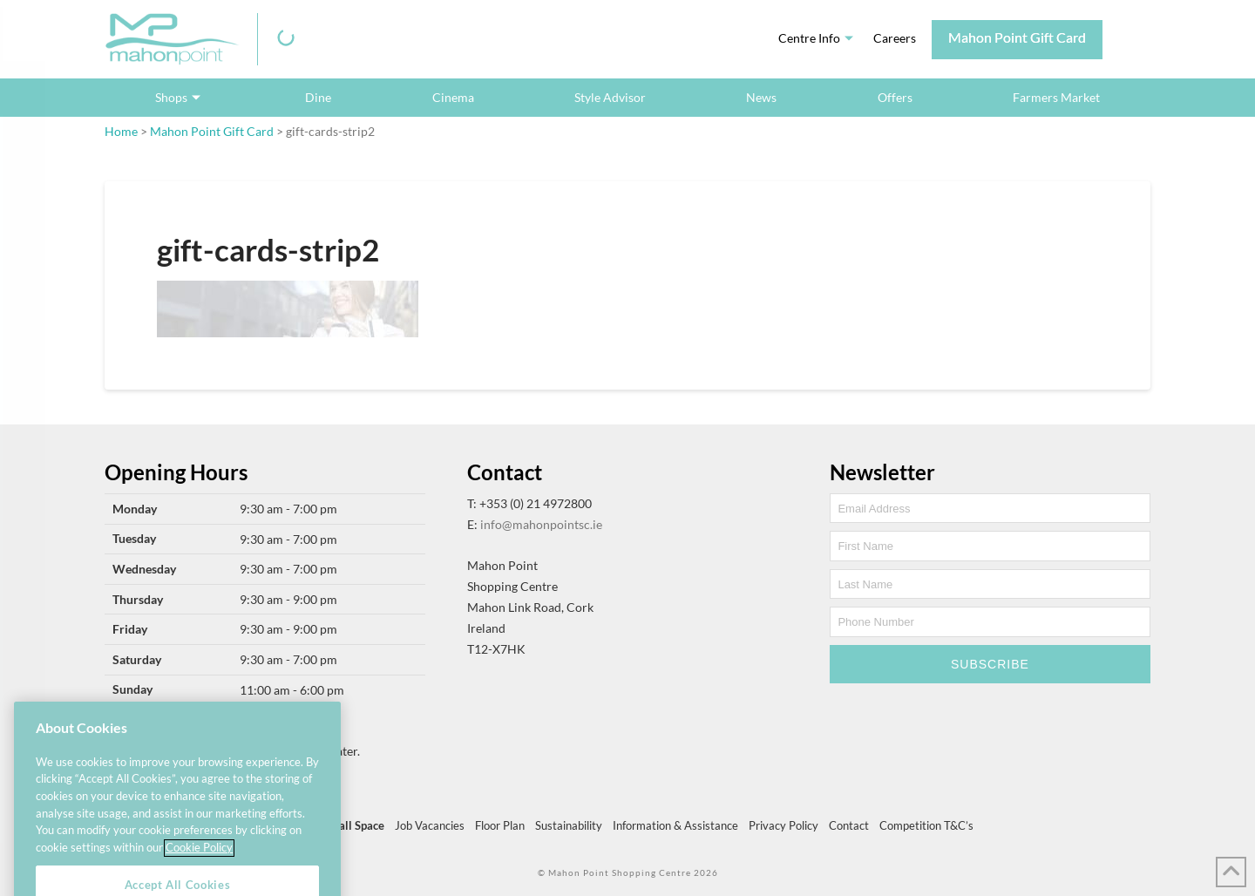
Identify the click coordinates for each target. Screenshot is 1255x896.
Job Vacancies (430, 825)
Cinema (453, 97)
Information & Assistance (675, 825)
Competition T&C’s (926, 825)
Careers (894, 38)
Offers (895, 97)
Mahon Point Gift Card (1017, 37)
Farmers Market (1056, 97)
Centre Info (809, 38)
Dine (318, 97)
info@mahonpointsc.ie (541, 524)
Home (121, 131)
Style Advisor (610, 97)
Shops (171, 97)
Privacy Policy (783, 825)
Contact (849, 825)
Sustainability (568, 825)
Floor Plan (500, 825)
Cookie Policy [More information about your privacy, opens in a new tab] (199, 867)
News (761, 97)
